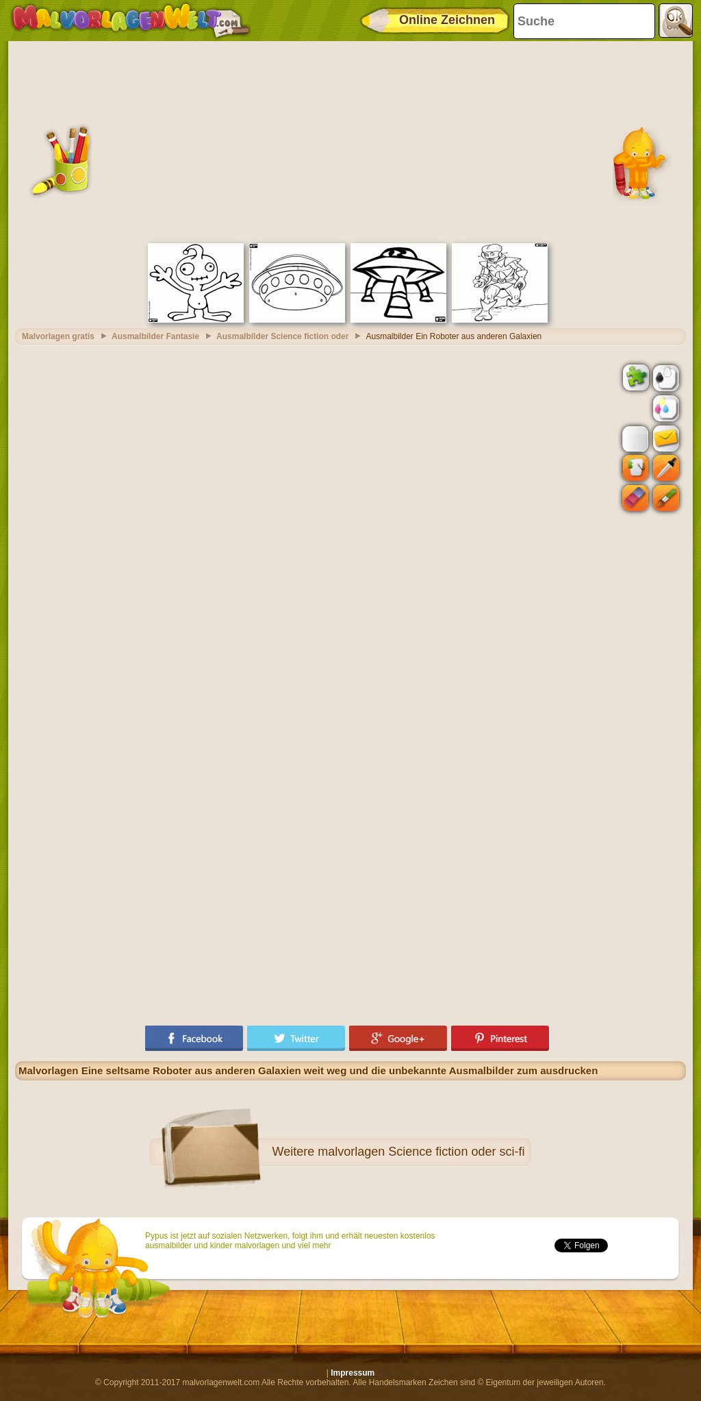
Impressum (352, 1373)
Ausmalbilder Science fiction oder (282, 336)
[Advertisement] (350, 140)
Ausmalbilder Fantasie (155, 336)
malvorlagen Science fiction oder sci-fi (421, 1151)
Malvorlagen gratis (58, 336)
